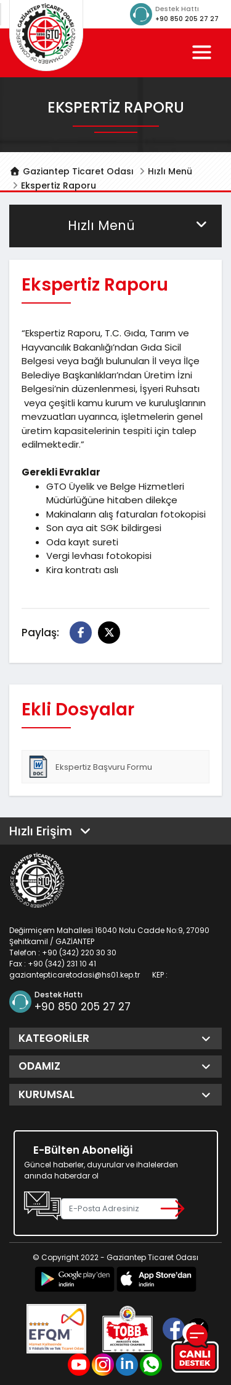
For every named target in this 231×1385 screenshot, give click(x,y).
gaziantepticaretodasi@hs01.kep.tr (74, 975)
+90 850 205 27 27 (187, 18)
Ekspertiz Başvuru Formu (89, 767)
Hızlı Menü (170, 171)
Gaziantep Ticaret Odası (71, 171)
